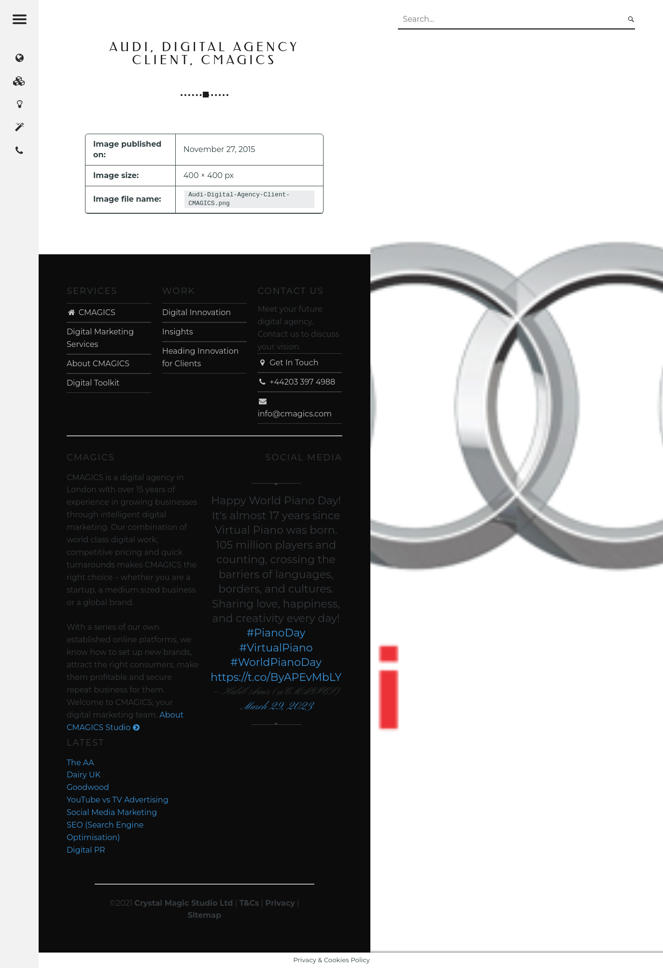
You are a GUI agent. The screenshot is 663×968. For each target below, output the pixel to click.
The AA (80, 762)
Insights (177, 331)
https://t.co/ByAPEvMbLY (276, 677)
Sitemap (204, 915)
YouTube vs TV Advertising (118, 799)
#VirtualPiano (276, 647)
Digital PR (86, 850)
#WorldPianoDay (276, 662)
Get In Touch (287, 362)
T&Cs (249, 903)
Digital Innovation (196, 312)
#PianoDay (276, 632)
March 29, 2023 (276, 706)
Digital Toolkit (93, 382)
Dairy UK (83, 774)
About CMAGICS (98, 363)
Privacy (280, 903)
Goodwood (88, 787)
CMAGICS (91, 312)
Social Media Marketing (112, 812)
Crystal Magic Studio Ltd (183, 903)
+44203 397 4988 (296, 382)
